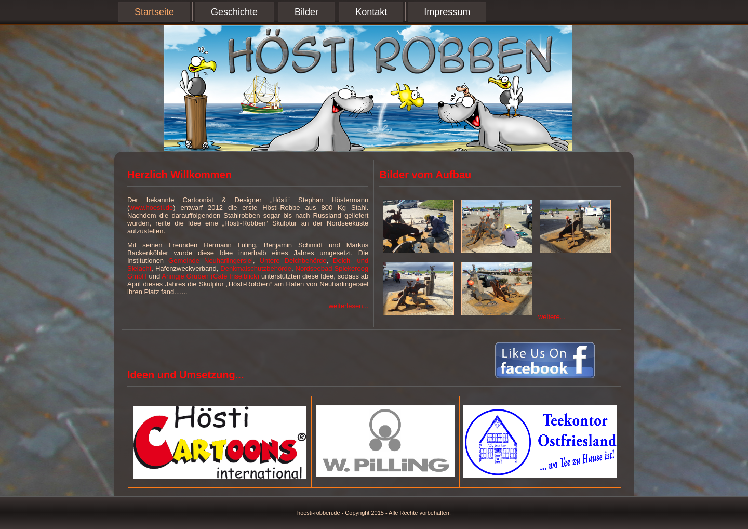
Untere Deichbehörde (293, 260)
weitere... (552, 317)
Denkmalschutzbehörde (255, 268)
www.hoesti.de (151, 207)
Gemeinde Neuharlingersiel (210, 260)
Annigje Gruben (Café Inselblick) (210, 276)
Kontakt (371, 12)
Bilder (306, 12)
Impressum (447, 12)
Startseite (154, 12)
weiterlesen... (349, 306)
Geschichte (234, 12)
